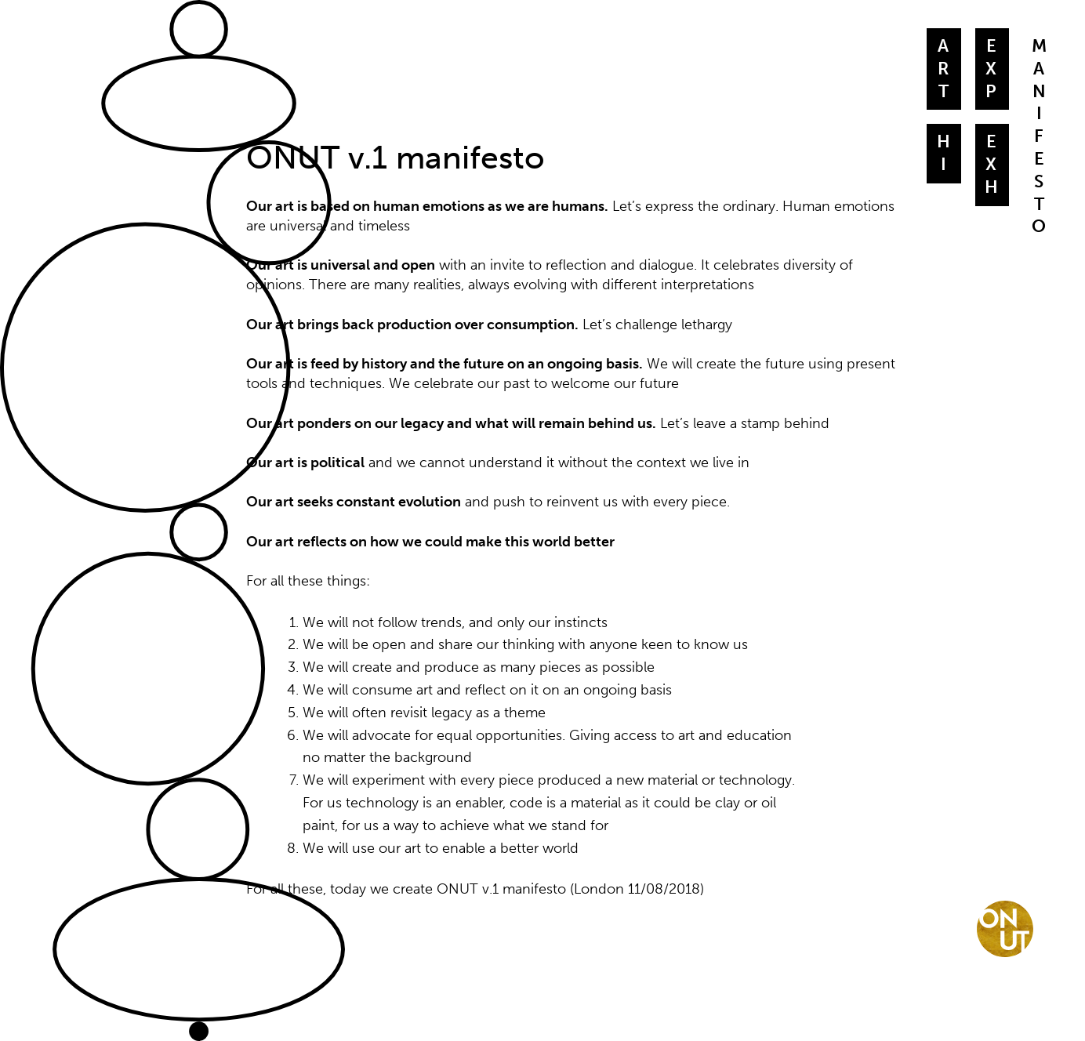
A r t (944, 69)
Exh (992, 165)
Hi (944, 153)
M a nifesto (1040, 136)
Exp (991, 69)
